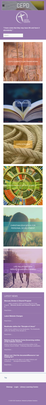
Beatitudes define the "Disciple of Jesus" (19, 326)
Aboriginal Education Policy (22, 361)
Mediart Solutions (32, 400)
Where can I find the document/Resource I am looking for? (21, 356)
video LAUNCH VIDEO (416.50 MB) (19, 303)
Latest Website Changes (13, 316)
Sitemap (9, 387)
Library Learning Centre (29, 387)
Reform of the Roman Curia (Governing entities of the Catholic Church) (22, 341)
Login (16, 387)
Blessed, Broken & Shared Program (17, 301)
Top (5, 378)
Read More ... (8, 310)
